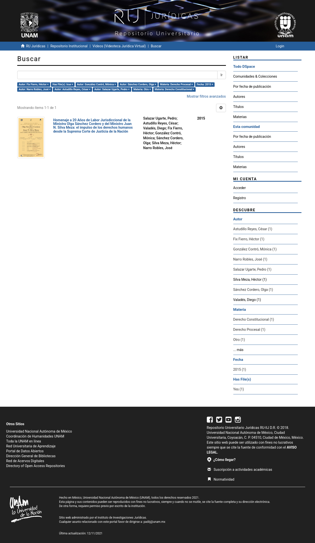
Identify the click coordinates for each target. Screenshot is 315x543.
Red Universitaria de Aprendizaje (31, 446)
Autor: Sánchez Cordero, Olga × (138, 84)
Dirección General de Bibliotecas (31, 456)
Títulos (238, 107)
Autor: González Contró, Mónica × (96, 84)
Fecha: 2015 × (205, 84)
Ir (221, 75)
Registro (239, 198)
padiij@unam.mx (154, 522)
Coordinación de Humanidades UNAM (35, 436)
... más (238, 350)
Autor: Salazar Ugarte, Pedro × (112, 89)
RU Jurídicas (35, 46)
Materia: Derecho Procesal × (176, 84)
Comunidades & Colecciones (255, 76)
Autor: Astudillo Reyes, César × (73, 89)
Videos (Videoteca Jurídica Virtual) (119, 46)
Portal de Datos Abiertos (25, 451)
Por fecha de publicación (252, 86)
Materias (240, 117)
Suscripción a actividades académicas (239, 470)
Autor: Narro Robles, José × (34, 89)
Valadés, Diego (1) (247, 300)
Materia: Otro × (142, 89)
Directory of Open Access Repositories (35, 466)
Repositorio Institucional (69, 46)
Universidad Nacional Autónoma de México (39, 431)
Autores (239, 97)
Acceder (239, 188)
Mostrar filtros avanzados (206, 96)
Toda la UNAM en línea (23, 441)
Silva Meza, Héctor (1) (250, 279)
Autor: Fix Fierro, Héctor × (33, 84)
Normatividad (220, 479)
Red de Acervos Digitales (25, 461)
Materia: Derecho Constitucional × (174, 89)
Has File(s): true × (62, 84)
